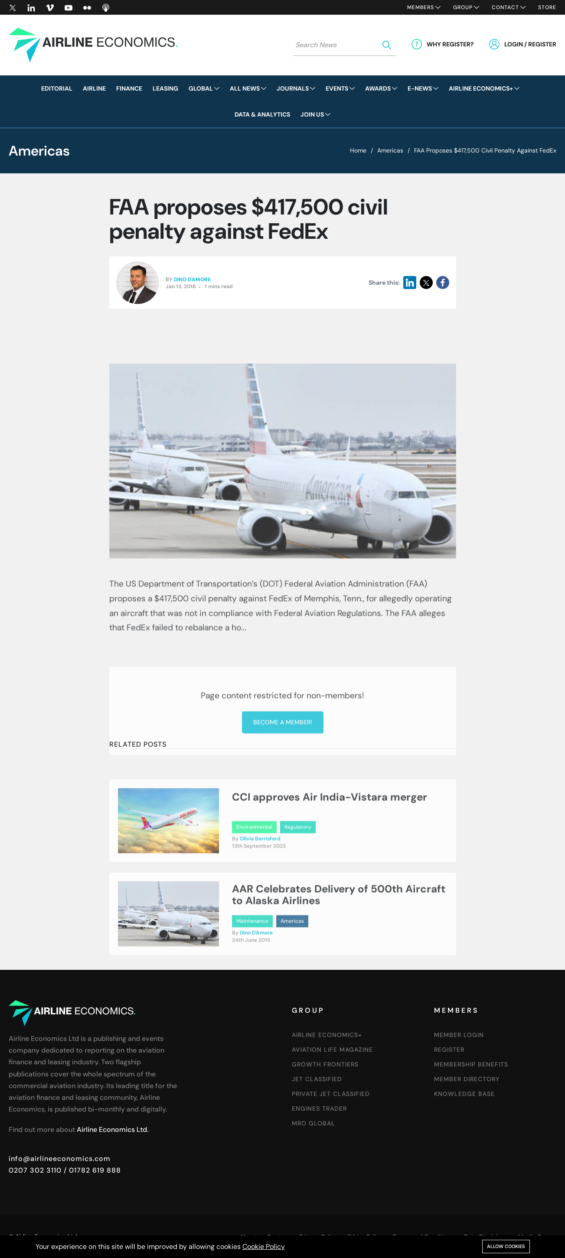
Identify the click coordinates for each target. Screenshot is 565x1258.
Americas (390, 150)
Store (547, 7)
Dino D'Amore (192, 279)
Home (358, 150)
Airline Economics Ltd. (112, 1129)
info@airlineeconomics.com (60, 1158)
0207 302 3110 (35, 1170)
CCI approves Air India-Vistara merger (329, 828)
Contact (505, 7)
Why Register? (450, 44)
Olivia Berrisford (260, 869)
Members (420, 7)
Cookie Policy (263, 1246)
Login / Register (530, 44)
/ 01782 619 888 (91, 1170)
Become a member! (282, 789)
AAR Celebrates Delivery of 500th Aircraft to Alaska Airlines (338, 925)
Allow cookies (506, 1246)
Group (463, 7)
